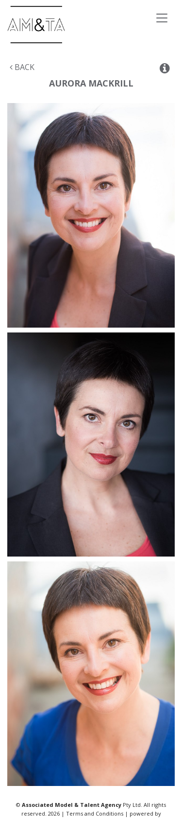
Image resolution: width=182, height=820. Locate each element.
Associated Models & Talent (72, 24)
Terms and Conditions (94, 813)
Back (22, 67)
